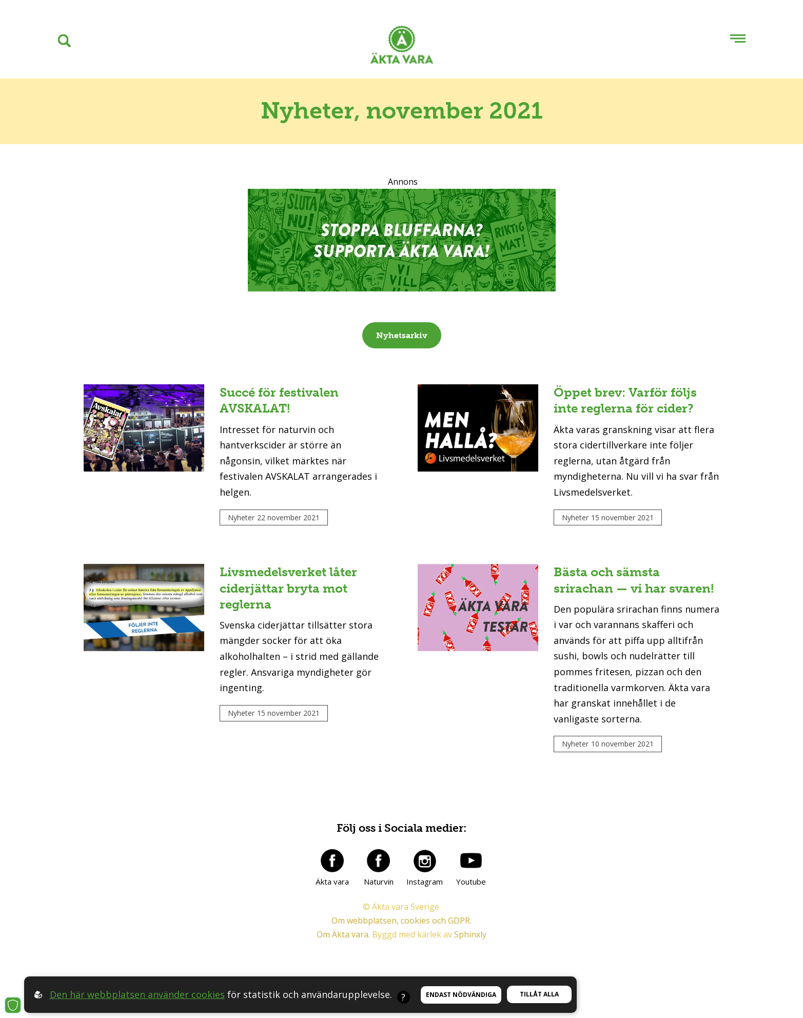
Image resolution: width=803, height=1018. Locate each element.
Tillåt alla (539, 994)
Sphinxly (470, 934)
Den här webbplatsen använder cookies (137, 994)
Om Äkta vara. (343, 934)
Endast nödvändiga (461, 994)
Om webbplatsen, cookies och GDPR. (401, 920)
